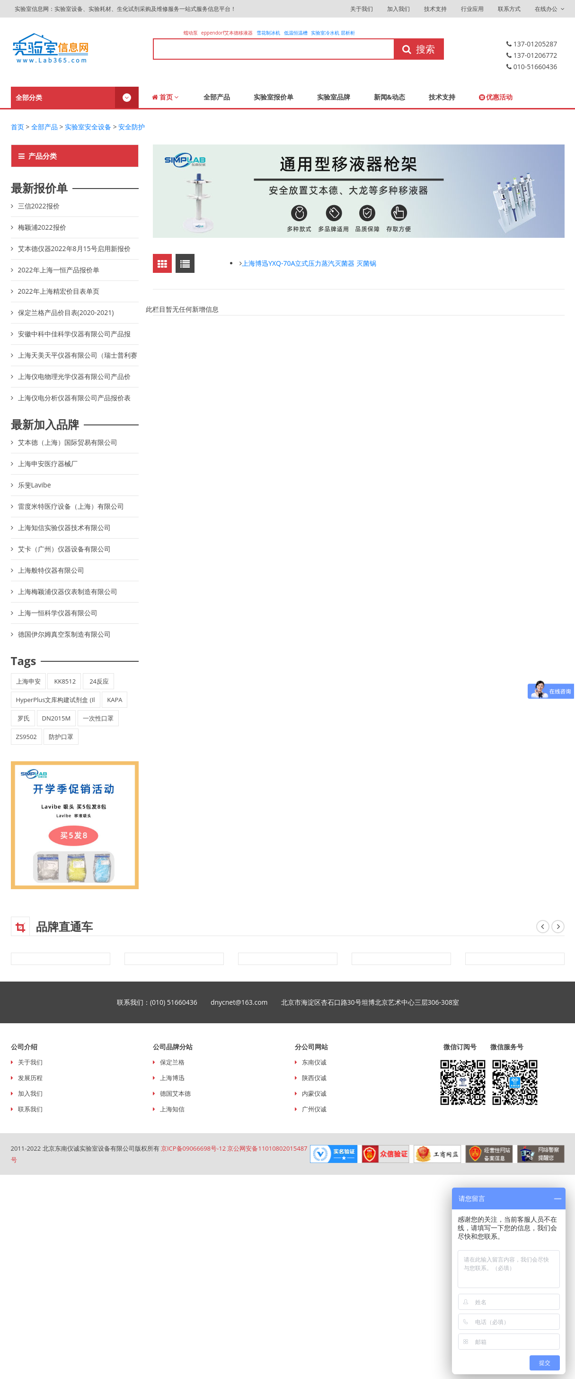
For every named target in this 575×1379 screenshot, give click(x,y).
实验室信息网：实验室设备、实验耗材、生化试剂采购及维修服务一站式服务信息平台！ (124, 9)
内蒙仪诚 (314, 1093)
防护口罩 (61, 736)
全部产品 (216, 96)
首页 (165, 96)
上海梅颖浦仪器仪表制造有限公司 (67, 591)
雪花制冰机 (268, 32)
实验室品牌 (333, 96)
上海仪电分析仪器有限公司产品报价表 (74, 397)
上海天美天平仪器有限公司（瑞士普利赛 (77, 355)
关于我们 (361, 9)
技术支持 (435, 9)
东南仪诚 (314, 1062)
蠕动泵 (191, 32)
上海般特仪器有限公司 (51, 570)
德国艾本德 (175, 1093)
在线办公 (549, 9)
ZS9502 (26, 736)
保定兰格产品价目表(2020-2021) (66, 312)
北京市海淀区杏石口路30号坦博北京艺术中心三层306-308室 (377, 1002)
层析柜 (348, 32)
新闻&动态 (390, 96)
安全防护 (131, 126)
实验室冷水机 (325, 32)
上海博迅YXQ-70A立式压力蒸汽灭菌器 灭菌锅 (309, 263)
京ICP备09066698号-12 (193, 1148)
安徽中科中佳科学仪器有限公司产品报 (74, 333)
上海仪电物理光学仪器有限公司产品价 (74, 376)
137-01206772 (531, 55)
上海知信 (172, 1109)
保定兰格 (172, 1062)
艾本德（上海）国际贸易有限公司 (67, 442)
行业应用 (472, 9)
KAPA (114, 699)
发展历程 (30, 1077)
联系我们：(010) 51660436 (164, 1002)
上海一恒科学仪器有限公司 (57, 612)
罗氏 (23, 718)
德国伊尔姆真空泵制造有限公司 (64, 634)
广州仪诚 (314, 1109)
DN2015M (56, 718)
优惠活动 (496, 96)
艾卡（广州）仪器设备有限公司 (64, 548)
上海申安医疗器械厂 (48, 463)
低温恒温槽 (296, 32)
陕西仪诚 (314, 1077)
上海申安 (28, 681)
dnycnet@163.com (246, 1002)
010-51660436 (531, 66)
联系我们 (30, 1109)
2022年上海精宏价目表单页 (58, 291)
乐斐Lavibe (34, 484)
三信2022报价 (39, 205)
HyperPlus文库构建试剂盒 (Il (55, 699)
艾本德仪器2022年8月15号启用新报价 (74, 248)
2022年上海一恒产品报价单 (58, 269)
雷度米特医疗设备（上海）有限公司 (71, 506)
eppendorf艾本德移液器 (227, 32)
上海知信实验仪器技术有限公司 (64, 527)
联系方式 (509, 9)
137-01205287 (531, 43)
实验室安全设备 (88, 126)
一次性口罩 (98, 718)
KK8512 (64, 681)
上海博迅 (172, 1077)
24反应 (98, 681)
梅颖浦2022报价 (42, 227)
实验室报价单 (273, 96)
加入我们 (398, 9)
